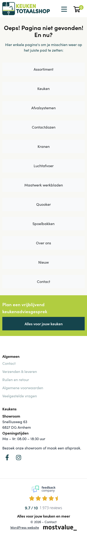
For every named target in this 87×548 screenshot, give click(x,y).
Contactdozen (43, 127)
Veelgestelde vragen (19, 395)
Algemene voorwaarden (22, 387)
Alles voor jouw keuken (44, 323)
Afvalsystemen (43, 107)
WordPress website (24, 527)
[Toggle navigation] (63, 9)
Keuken (43, 88)
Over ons (43, 242)
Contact (43, 281)
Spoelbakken (43, 223)
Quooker (43, 204)
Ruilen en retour (15, 379)
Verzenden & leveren (19, 371)
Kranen (44, 146)
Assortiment (43, 69)
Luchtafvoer (44, 165)
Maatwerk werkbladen (43, 185)
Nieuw (43, 262)
